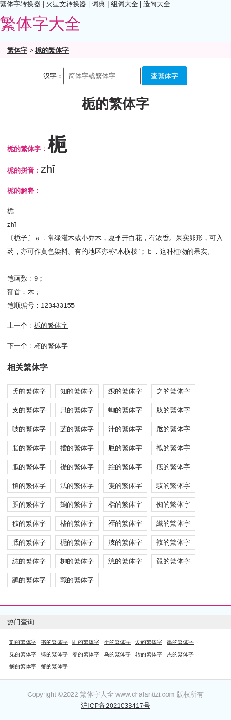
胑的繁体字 (29, 504)
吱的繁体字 (29, 429)
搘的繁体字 (77, 448)
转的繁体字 (148, 654)
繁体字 (17, 50)
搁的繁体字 (22, 666)
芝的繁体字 (77, 429)
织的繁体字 (125, 391)
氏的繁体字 (29, 391)
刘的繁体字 (22, 642)
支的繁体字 (29, 410)
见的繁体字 (22, 654)
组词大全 (124, 4)
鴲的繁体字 (29, 580)
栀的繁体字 (52, 50)
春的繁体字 (85, 654)
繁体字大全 (40, 23)
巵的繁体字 (125, 448)
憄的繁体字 (125, 561)
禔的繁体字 (77, 466)
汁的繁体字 (125, 429)
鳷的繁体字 (77, 504)
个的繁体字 (117, 642)
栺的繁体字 (125, 504)
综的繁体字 (54, 654)
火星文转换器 (66, 4)
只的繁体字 (77, 410)
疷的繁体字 (173, 466)
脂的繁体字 (29, 448)
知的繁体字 (77, 391)
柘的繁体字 (51, 345)
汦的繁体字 (77, 485)
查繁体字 (164, 76)
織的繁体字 (173, 523)
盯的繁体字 (85, 642)
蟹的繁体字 (54, 666)
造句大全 (156, 4)
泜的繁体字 (29, 542)
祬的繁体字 (125, 523)
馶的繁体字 (173, 485)
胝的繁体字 (29, 466)
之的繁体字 (173, 391)
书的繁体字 (54, 642)
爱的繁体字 (148, 642)
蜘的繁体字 (125, 410)
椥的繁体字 (77, 561)
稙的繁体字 (29, 485)
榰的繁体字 (77, 523)
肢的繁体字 (173, 410)
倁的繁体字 (173, 504)
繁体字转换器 (20, 4)
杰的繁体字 (180, 654)
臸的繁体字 (125, 466)
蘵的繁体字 (77, 580)
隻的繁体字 (125, 485)
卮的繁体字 (173, 429)
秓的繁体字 (29, 523)
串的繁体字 (180, 642)
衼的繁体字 (173, 542)
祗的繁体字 (173, 448)
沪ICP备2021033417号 (115, 705)
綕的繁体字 (29, 561)
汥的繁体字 (125, 542)
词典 (98, 4)
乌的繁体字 (117, 654)
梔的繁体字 (77, 542)
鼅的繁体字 (173, 561)
